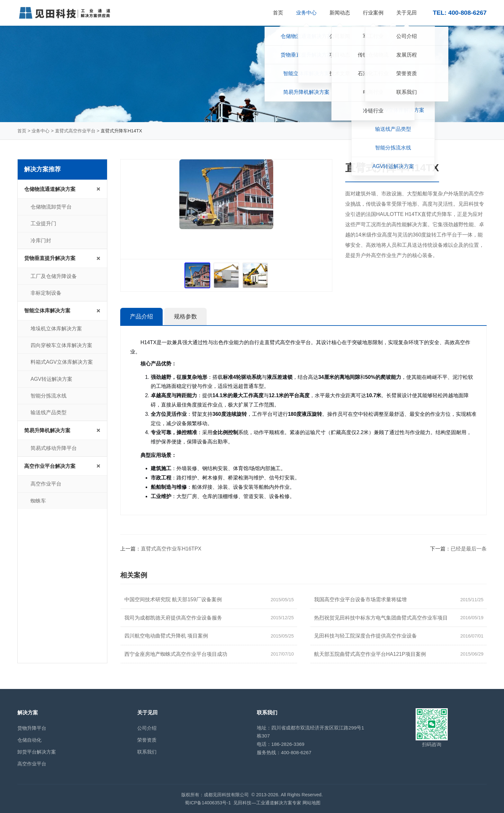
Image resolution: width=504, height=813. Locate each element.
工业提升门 (43, 223)
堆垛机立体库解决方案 (56, 328)
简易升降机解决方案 (47, 430)
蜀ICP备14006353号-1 (208, 802)
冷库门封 (41, 240)
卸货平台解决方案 (36, 752)
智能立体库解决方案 (47, 310)
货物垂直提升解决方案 (50, 258)
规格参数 (185, 316)
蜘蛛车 (38, 501)
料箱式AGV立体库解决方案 (62, 362)
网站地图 (311, 802)
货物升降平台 (31, 728)
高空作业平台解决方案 (50, 466)
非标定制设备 (46, 293)
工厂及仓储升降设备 (54, 276)
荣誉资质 (147, 740)
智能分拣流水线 (49, 395)
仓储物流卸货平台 (51, 207)
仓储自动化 (29, 740)
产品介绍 (141, 316)
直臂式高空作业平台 (75, 130)
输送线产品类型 (49, 412)
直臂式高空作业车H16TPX (171, 548)
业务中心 (41, 130)
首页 (21, 130)
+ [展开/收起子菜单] (98, 188)
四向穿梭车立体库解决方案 (61, 345)
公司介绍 (147, 728)
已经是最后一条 (469, 548)
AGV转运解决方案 (51, 379)
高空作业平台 (46, 484)
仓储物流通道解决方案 (50, 189)
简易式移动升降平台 (54, 448)
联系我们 (147, 752)
